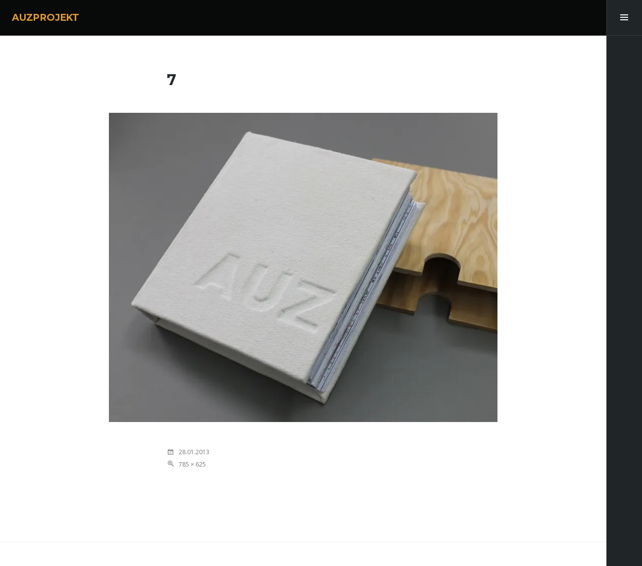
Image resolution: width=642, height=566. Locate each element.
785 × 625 (192, 464)
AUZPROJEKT (45, 17)
